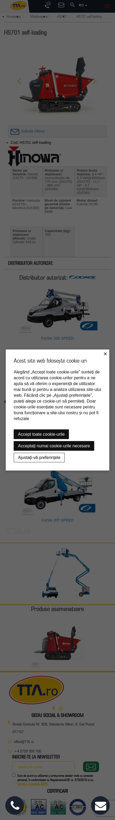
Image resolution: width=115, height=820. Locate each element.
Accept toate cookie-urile (41, 434)
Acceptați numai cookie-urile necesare (54, 446)
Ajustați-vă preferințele (39, 457)
